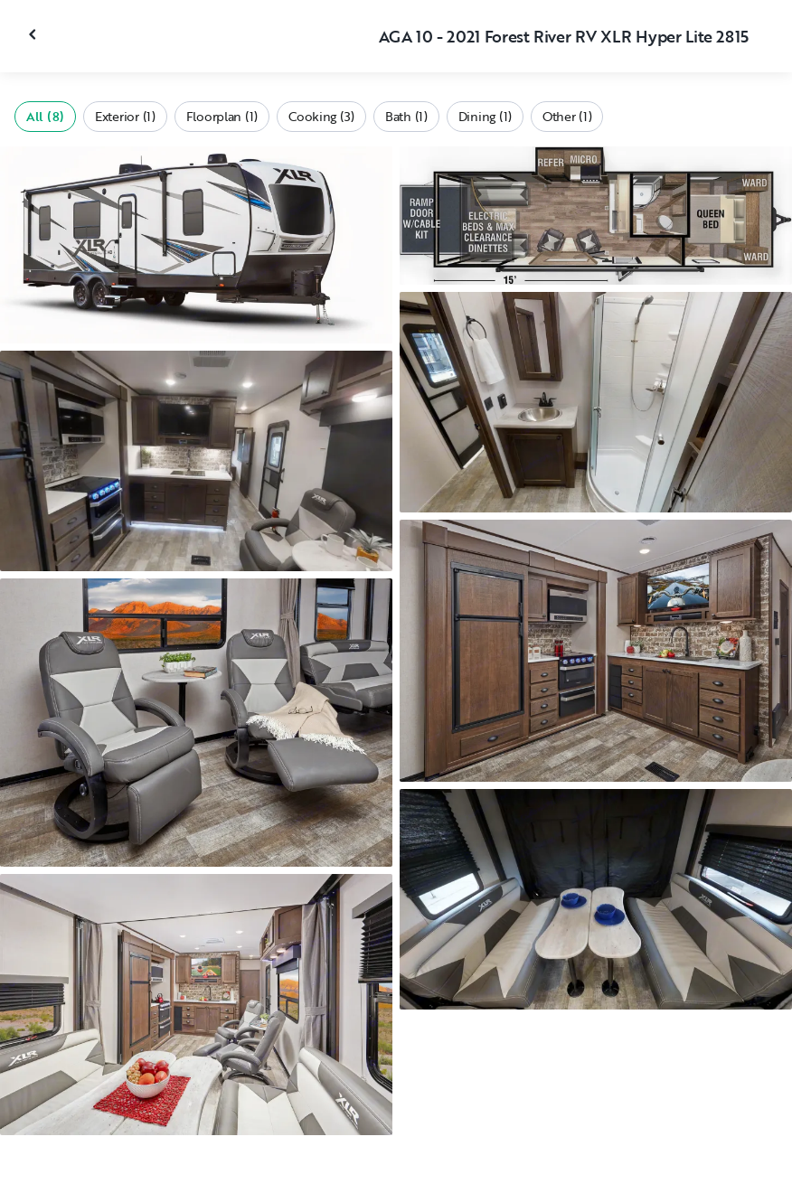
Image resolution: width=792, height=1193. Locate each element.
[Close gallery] (34, 34)
